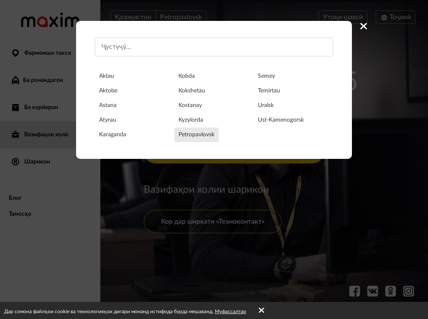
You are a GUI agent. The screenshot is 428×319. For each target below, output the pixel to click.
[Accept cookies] (261, 310)
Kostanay (190, 105)
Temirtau (269, 91)
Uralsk (266, 105)
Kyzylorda (190, 120)
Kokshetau (191, 91)
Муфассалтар (230, 311)
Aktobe (108, 91)
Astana (108, 105)
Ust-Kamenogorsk (281, 120)
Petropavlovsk (196, 135)
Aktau (106, 76)
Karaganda (112, 135)
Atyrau (107, 120)
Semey (266, 76)
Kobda (186, 76)
